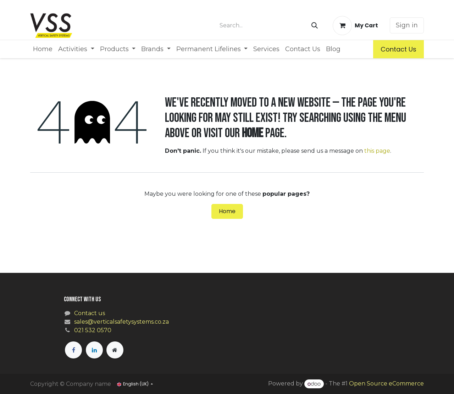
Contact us (89, 313)
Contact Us (398, 49)
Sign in (407, 25)
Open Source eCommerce (386, 383)
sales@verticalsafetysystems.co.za (121, 321)
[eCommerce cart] (355, 25)
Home (227, 211)
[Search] (314, 25)
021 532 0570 (92, 330)
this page (377, 150)
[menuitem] (42, 49)
